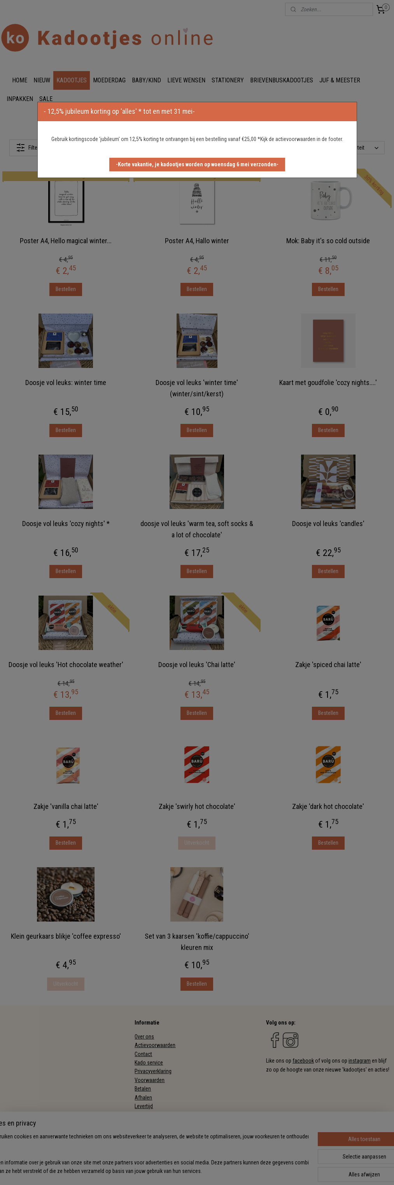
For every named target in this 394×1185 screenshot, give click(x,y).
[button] (197, 164)
